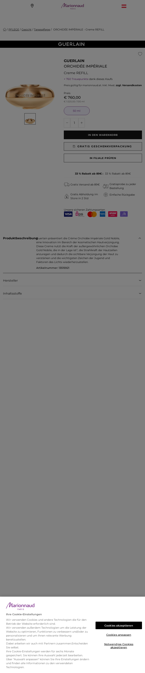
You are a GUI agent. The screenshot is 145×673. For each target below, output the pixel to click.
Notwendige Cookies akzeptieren (118, 645)
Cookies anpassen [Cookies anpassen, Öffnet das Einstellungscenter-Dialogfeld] (118, 635)
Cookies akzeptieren (118, 625)
